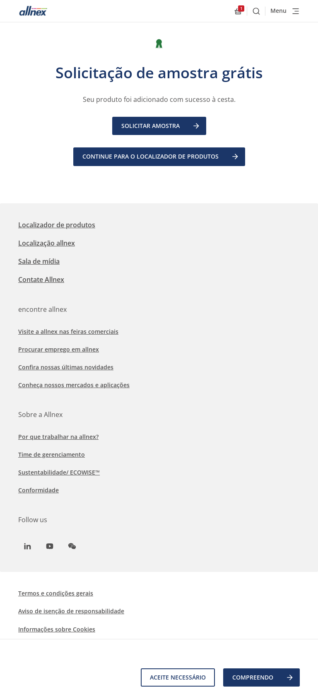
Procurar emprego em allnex (58, 349)
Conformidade (38, 490)
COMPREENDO (263, 677)
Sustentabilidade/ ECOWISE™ (59, 472)
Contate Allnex (41, 279)
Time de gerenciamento (51, 454)
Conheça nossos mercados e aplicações (74, 385)
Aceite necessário (178, 677)
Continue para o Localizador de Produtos (160, 156)
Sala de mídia (39, 261)
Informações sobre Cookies (56, 629)
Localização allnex (46, 243)
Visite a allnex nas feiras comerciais (68, 331)
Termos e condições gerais (55, 593)
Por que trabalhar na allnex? (58, 437)
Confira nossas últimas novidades (65, 367)
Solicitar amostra (160, 126)
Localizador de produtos (56, 224)
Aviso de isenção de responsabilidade (71, 611)
